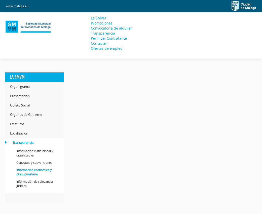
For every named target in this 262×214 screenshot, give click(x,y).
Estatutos (17, 124)
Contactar (99, 43)
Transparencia (103, 33)
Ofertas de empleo (106, 48)
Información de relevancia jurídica (34, 183)
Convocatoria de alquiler (111, 28)
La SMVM (98, 18)
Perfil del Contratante (109, 38)
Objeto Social (20, 105)
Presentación (20, 96)
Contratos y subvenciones (34, 163)
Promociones (102, 23)
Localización (19, 133)
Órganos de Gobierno (26, 114)
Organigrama (20, 86)
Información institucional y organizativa (34, 153)
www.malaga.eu (17, 6)
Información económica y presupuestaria (34, 172)
